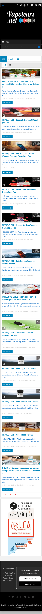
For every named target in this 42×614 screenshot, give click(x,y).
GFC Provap (7, 580)
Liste (10, 65)
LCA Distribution (8, 575)
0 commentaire (30, 98)
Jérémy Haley (24, 311)
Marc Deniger (21, 485)
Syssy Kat (19, 132)
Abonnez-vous (30, 584)
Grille (5, 66)
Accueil (10, 59)
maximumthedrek (21, 347)
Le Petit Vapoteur (9, 573)
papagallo (22, 98)
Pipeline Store (8, 578)
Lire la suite (7, 103)
